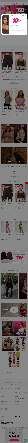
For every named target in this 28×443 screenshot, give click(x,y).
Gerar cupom (18, 32)
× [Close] (25, 15)
